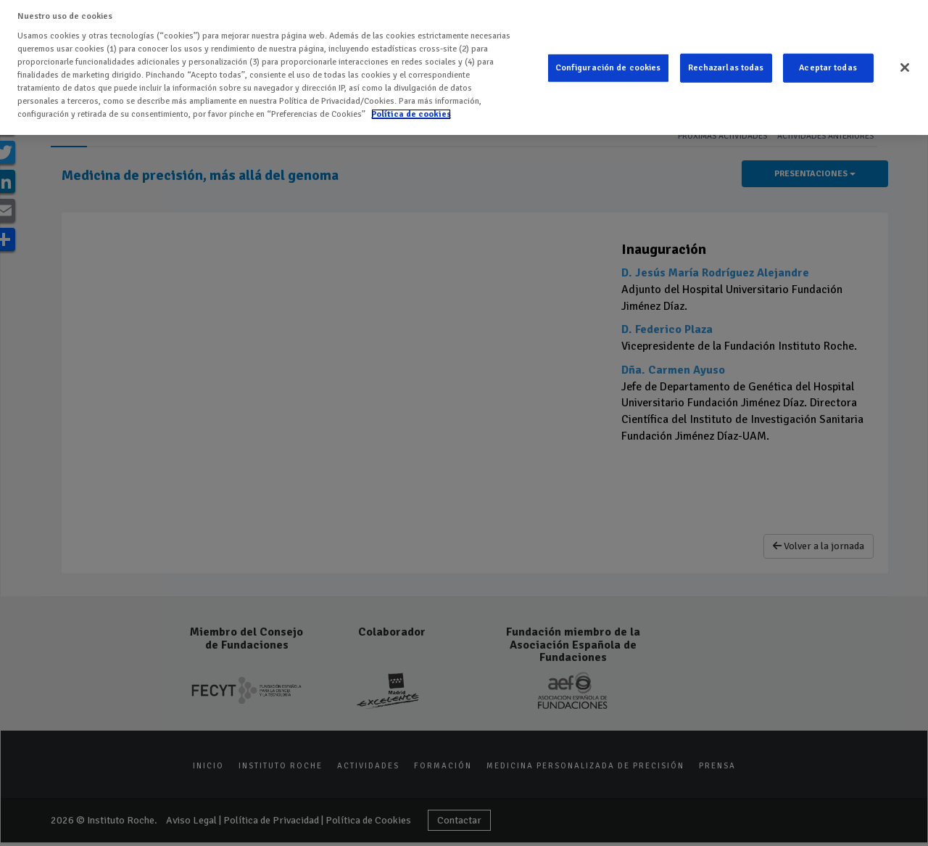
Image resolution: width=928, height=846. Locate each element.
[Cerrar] (905, 67)
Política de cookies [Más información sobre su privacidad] (411, 114)
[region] (464, 67)
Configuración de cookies (608, 67)
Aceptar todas (828, 67)
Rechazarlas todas (726, 67)
